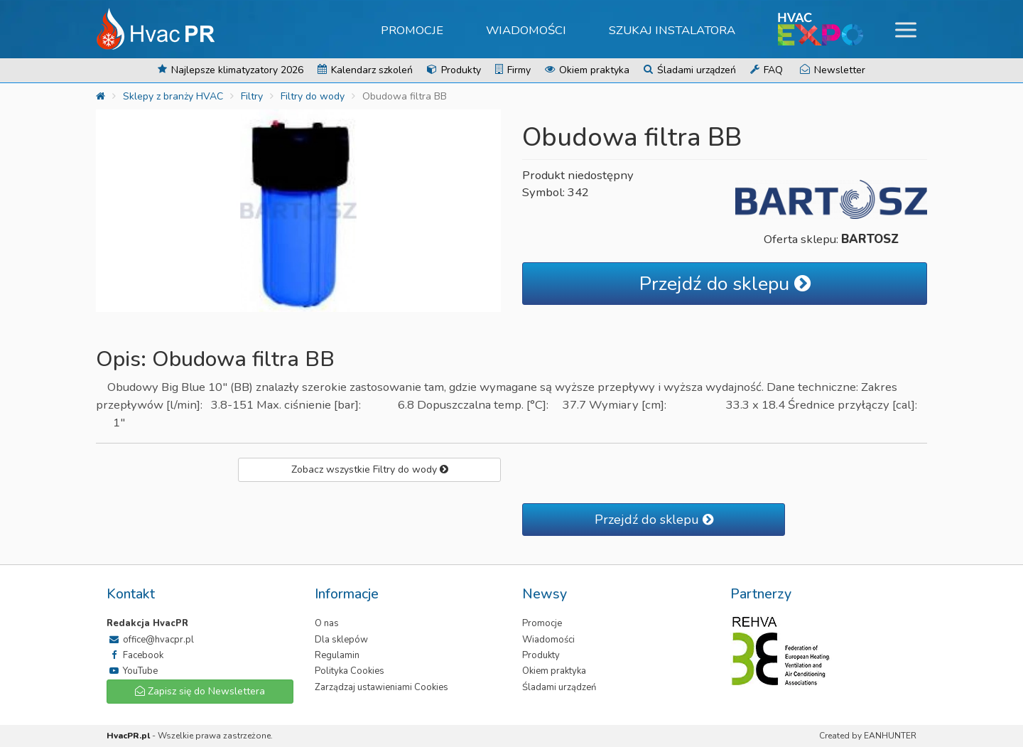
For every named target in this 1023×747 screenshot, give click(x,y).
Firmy (513, 70)
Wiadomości (526, 30)
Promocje (412, 30)
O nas (327, 623)
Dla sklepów (341, 639)
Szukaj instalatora (672, 30)
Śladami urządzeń (690, 70)
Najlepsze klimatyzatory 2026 (230, 70)
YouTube (132, 671)
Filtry (252, 96)
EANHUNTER (890, 735)
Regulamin (337, 655)
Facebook (135, 655)
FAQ (766, 70)
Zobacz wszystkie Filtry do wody (369, 469)
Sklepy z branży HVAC (173, 96)
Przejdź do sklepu (725, 284)
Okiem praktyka (587, 70)
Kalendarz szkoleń (365, 70)
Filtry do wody (313, 96)
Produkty (454, 70)
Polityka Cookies (349, 671)
